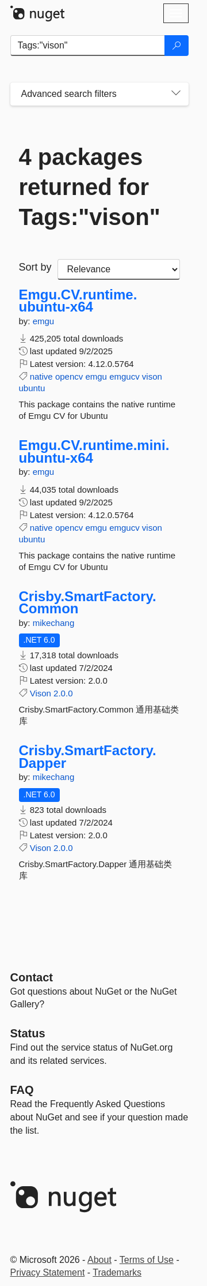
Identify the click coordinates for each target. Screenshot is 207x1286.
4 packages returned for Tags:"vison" (89, 187)
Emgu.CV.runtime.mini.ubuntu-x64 (94, 451)
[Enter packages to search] (87, 45)
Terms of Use (147, 1260)
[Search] (176, 45)
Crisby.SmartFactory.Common (87, 602)
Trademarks (117, 1272)
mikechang (54, 623)
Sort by (35, 267)
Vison (40, 693)
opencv (69, 376)
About (99, 1260)
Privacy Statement (47, 1272)
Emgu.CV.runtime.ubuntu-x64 (78, 300)
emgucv (124, 376)
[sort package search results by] (118, 269)
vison (152, 376)
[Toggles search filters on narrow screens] (176, 94)
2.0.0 (62, 693)
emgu (44, 321)
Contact (31, 977)
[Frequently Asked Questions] (22, 1089)
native (41, 376)
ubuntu (32, 388)
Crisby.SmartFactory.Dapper (87, 756)
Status (27, 1033)
